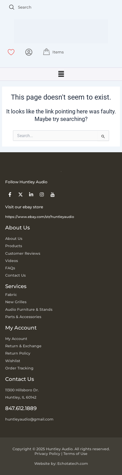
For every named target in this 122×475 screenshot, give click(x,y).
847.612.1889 (21, 408)
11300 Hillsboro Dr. (22, 390)
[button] (61, 74)
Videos (11, 260)
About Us (13, 238)
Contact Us (15, 275)
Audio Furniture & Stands (28, 309)
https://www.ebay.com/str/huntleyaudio (39, 217)
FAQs (10, 268)
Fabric (11, 294)
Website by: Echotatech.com (61, 463)
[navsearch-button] (11, 7)
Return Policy (17, 353)
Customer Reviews (22, 253)
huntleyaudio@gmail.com (29, 419)
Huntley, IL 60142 (20, 397)
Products (13, 245)
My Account (16, 338)
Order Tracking (19, 368)
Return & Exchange (23, 346)
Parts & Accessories (23, 316)
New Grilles (15, 302)
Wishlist (12, 360)
